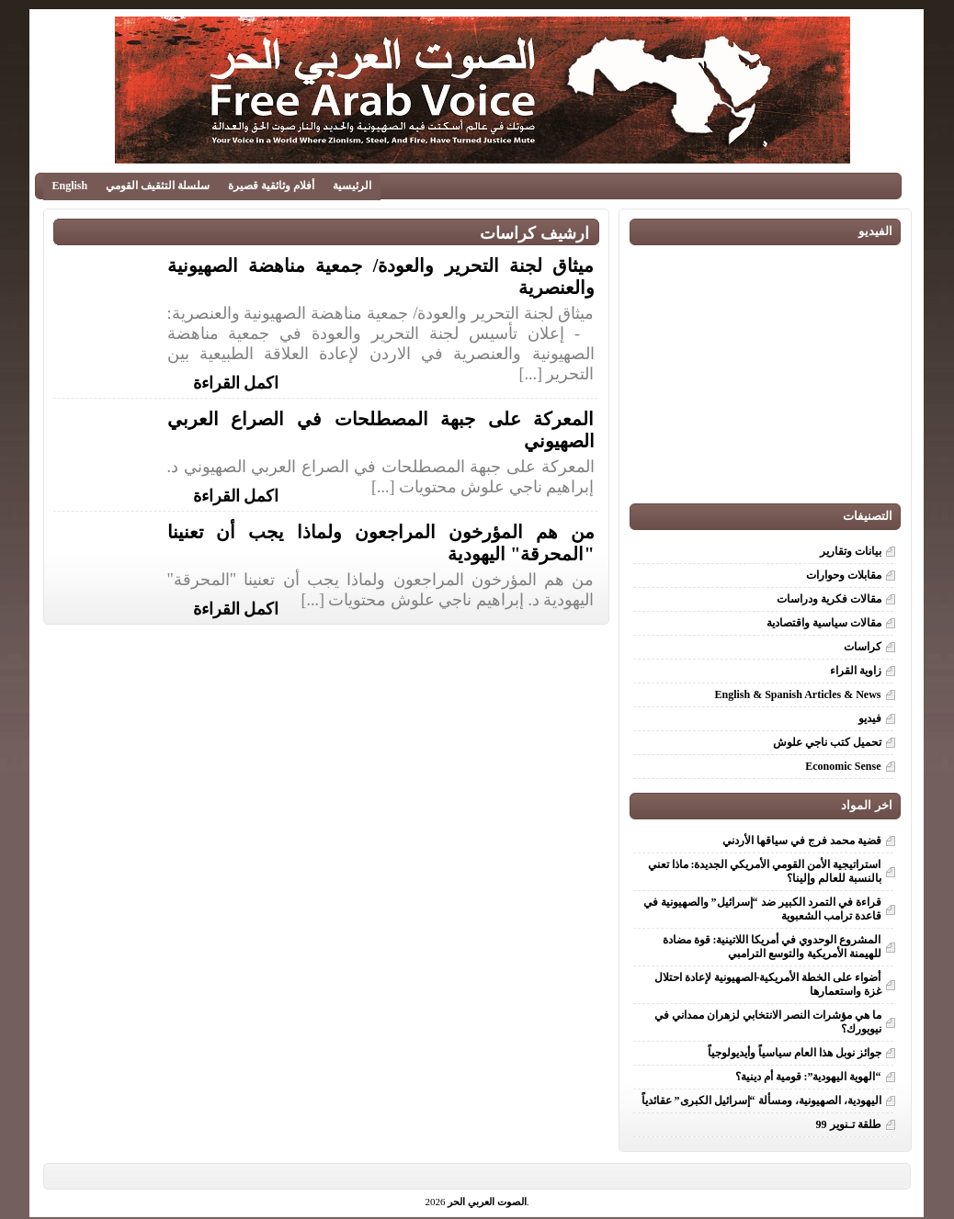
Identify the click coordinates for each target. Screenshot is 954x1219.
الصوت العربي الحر (487, 1201)
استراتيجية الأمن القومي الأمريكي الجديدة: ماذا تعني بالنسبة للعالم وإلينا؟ (764, 871)
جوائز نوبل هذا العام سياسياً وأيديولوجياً (794, 1052)
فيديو (869, 718)
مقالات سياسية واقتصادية (824, 622)
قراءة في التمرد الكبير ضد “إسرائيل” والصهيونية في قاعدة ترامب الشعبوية (762, 909)
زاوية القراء (855, 670)
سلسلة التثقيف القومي (158, 185)
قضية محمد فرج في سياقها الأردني (801, 840)
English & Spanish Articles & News (797, 694)
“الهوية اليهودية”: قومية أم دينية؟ (805, 1076)
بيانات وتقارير (850, 551)
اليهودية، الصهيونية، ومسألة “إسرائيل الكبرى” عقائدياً (761, 1100)
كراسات (862, 646)
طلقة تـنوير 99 (848, 1124)
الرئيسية (352, 185)
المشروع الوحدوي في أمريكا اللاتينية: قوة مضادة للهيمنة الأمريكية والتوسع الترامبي (772, 946)
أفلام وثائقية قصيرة (271, 185)
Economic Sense (842, 766)
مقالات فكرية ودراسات (829, 599)
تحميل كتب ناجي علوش (827, 742)
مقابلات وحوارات (843, 575)
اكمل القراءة (236, 381)
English (70, 185)
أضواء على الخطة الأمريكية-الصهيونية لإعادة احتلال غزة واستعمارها (767, 984)
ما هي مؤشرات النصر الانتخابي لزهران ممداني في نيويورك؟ (767, 1022)
